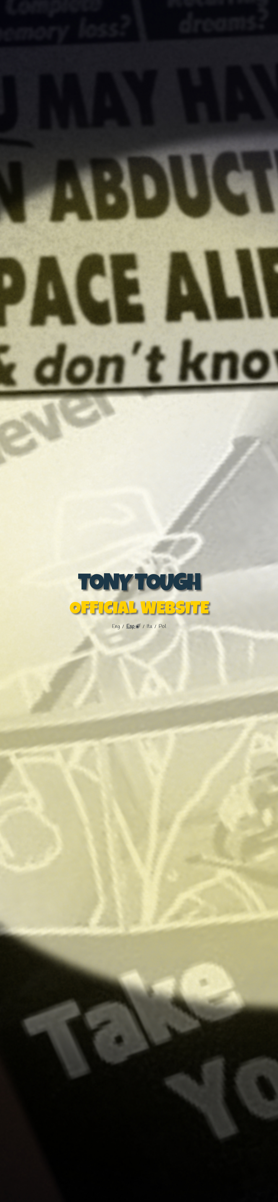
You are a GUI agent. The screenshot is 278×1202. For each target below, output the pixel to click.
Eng (116, 626)
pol (162, 626)
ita (150, 626)
